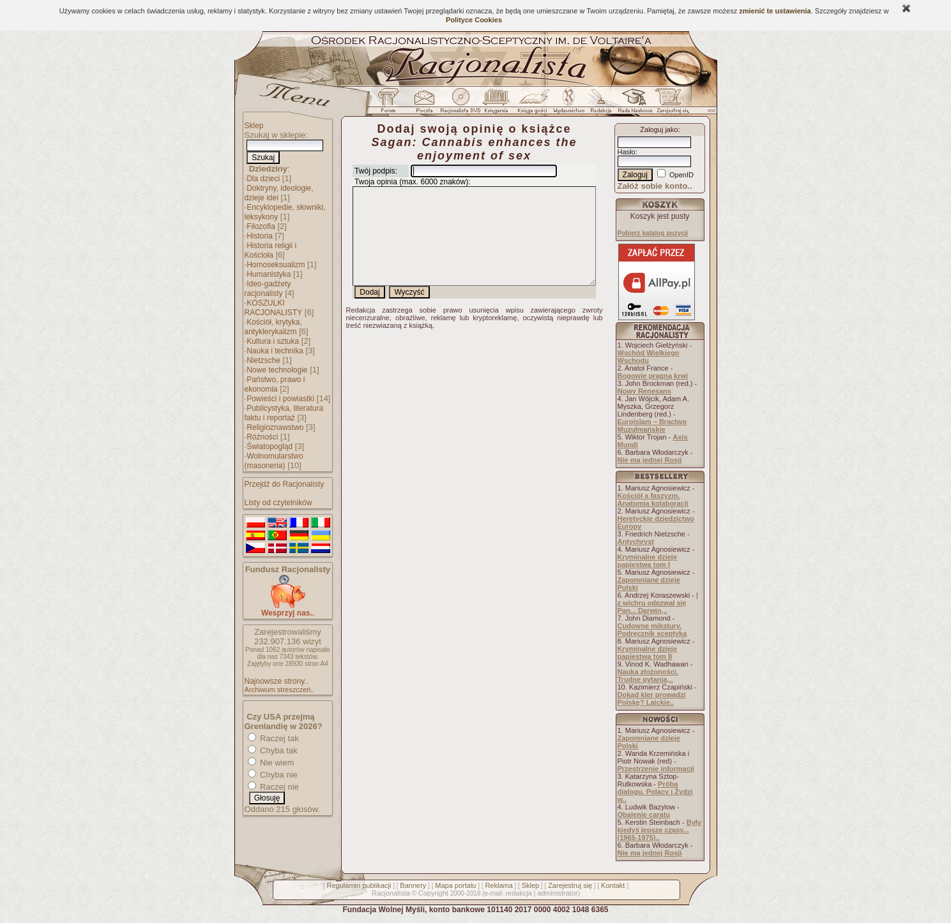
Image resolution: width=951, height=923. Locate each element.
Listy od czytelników (278, 502)
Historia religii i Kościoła (271, 250)
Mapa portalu (455, 885)
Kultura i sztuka (273, 341)
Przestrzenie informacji (656, 768)
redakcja (518, 893)
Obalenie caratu (644, 814)
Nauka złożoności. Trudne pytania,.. (648, 675)
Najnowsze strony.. (276, 681)
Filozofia (261, 226)
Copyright (433, 893)
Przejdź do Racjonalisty (284, 484)
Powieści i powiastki (280, 398)
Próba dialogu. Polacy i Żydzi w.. (655, 791)
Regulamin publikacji (359, 885)
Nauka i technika (275, 350)
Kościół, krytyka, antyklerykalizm (273, 327)
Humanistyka (269, 274)
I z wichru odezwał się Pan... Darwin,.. (658, 602)
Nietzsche (263, 360)
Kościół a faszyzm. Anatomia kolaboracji (653, 499)
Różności (262, 436)
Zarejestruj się (570, 885)
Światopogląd (270, 446)
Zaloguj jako (659, 129)
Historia (260, 236)
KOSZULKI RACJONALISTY (274, 308)
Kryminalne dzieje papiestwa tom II (648, 652)
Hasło (626, 152)
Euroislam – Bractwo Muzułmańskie (652, 425)
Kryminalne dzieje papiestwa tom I (648, 560)
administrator (557, 893)
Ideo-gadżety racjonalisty (268, 288)
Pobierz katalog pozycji (653, 233)
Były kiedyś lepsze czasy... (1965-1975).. (659, 829)
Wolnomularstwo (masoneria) (274, 461)
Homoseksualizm (276, 264)
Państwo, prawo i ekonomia (275, 384)
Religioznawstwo (275, 427)
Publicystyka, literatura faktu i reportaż (284, 413)
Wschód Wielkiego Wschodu (649, 356)
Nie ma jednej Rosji (650, 460)
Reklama (498, 885)
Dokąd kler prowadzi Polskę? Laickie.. (652, 698)
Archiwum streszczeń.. (280, 689)
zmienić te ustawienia (774, 11)
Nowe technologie (277, 370)
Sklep (254, 125)
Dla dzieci (263, 178)
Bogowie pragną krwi (653, 376)
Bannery (413, 885)
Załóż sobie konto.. (655, 186)
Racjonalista (391, 893)
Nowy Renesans (644, 391)
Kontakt (613, 885)
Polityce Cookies (474, 20)
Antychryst (636, 541)
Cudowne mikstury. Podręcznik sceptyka (652, 629)
